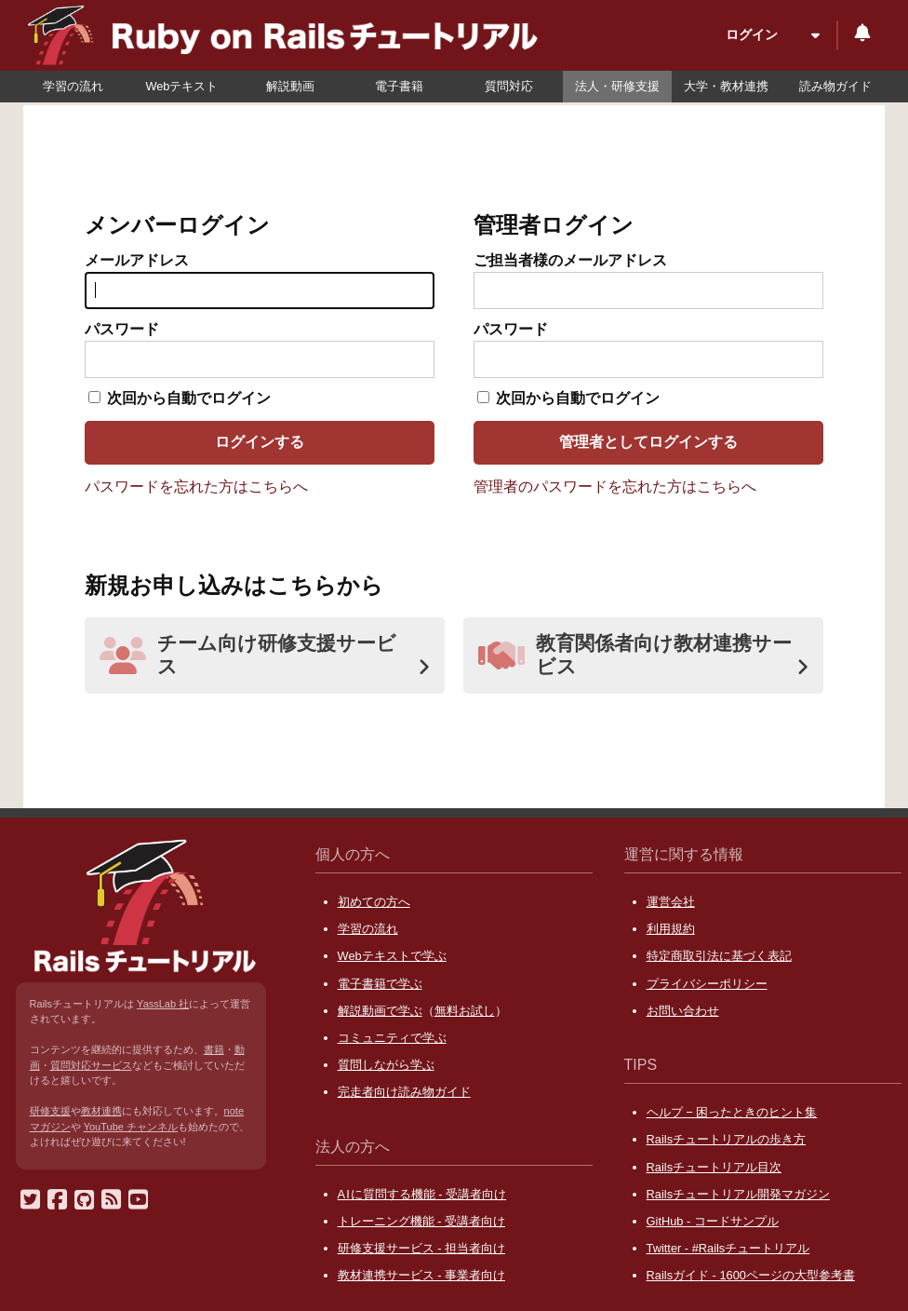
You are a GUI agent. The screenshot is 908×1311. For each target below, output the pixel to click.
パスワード (122, 329)
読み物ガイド (835, 86)
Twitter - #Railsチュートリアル (728, 1248)
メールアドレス (137, 260)
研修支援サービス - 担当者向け (421, 1248)
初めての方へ (374, 902)
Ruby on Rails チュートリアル (358, 39)
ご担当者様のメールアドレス (570, 260)
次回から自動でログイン (189, 398)
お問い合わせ (683, 1011)
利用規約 (671, 929)
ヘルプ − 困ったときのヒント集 (732, 1112)
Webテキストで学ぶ (392, 956)
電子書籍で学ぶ (380, 984)
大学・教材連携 (726, 86)
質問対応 (509, 86)
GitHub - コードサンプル (713, 1221)
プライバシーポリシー (707, 984)
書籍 (214, 1049)
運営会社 (671, 902)
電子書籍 (399, 86)
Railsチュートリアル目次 (714, 1167)
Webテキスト (181, 86)
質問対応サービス (91, 1065)
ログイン (752, 34)
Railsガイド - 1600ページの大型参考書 (751, 1275)
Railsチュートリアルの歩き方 (726, 1139)
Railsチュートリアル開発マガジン (738, 1194)
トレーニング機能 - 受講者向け (421, 1221)
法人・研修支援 (617, 86)
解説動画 (290, 86)
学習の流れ (73, 86)
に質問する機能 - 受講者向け (422, 1194)
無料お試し (464, 1011)
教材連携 (101, 1110)
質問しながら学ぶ (386, 1065)
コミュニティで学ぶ (392, 1038)
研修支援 (50, 1110)
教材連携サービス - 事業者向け (421, 1275)
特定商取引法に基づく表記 (719, 956)
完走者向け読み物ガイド (404, 1092)
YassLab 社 (163, 1003)
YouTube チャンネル (131, 1126)
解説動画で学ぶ (380, 1011)
